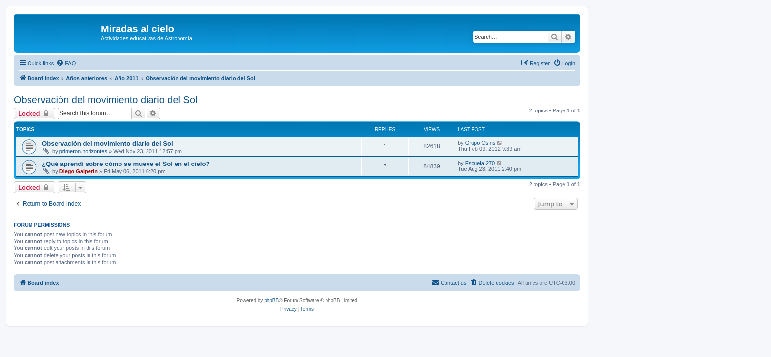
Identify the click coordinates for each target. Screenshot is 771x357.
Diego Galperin (78, 171)
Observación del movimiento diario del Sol (106, 99)
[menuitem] (66, 63)
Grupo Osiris (480, 143)
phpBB (271, 300)
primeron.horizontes (83, 151)
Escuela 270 (480, 163)
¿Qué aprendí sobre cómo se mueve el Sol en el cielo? (126, 163)
